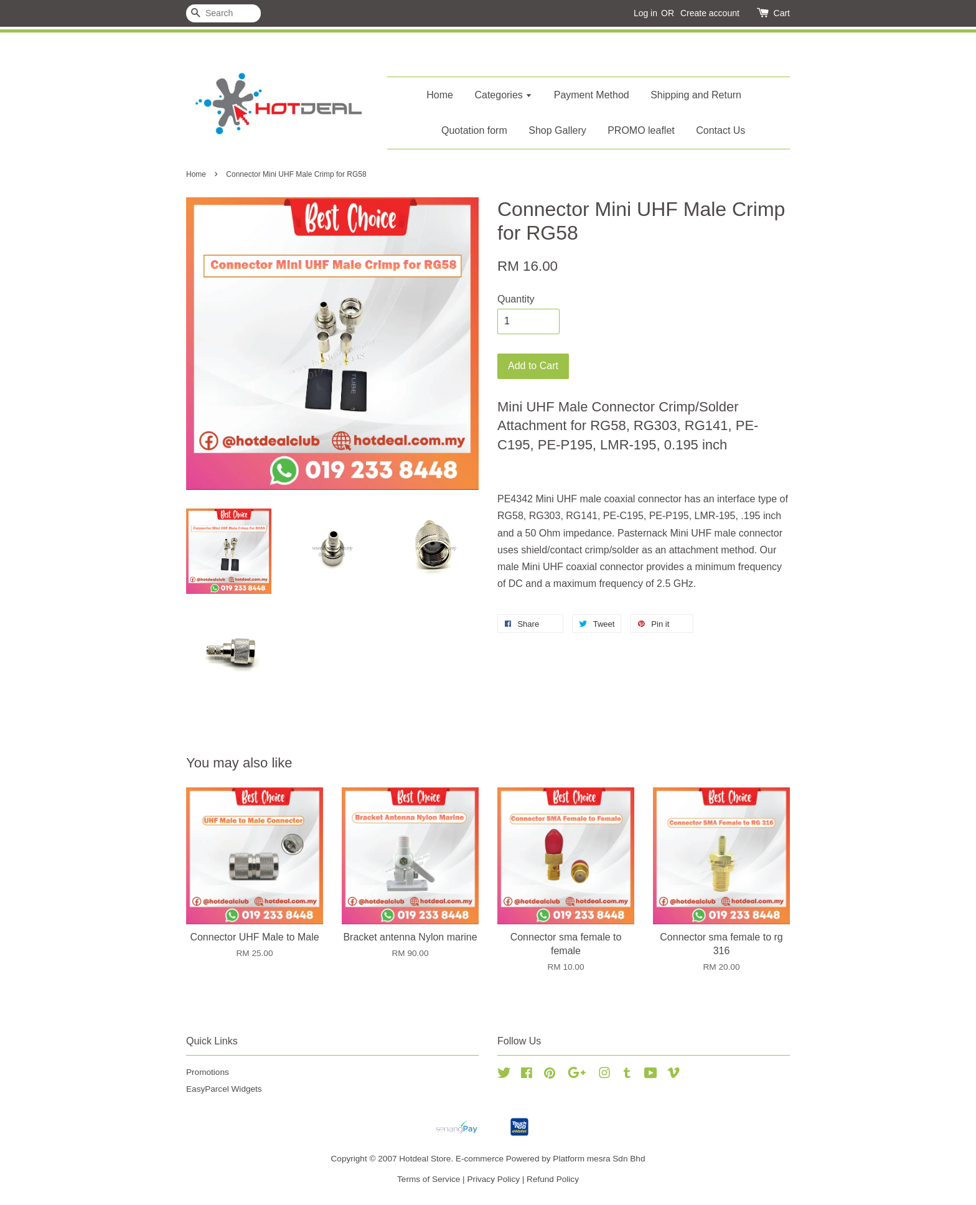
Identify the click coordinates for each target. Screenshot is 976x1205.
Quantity (516, 299)
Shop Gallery (557, 130)
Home (439, 95)
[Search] (223, 13)
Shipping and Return (695, 95)
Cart (782, 13)
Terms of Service (428, 1179)
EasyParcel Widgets (224, 1089)
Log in (645, 13)
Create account (709, 13)
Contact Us (720, 130)
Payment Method (591, 95)
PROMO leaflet (641, 130)
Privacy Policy (493, 1179)
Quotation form (474, 130)
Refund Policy (553, 1179)
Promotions (207, 1072)
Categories (503, 95)
